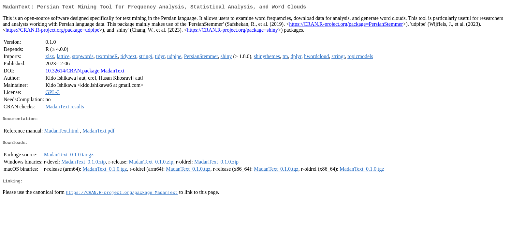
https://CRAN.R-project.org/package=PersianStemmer (346, 25)
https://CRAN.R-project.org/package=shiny (232, 31)
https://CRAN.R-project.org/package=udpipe (52, 31)
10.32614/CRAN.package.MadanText (84, 72)
